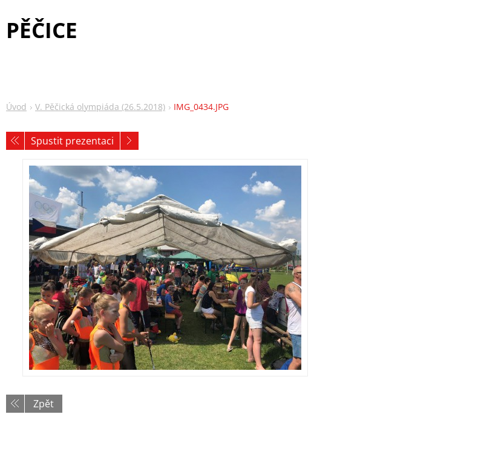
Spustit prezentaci (72, 140)
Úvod (16, 106)
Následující (129, 141)
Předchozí (15, 141)
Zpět (43, 403)
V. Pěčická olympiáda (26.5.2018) (100, 106)
